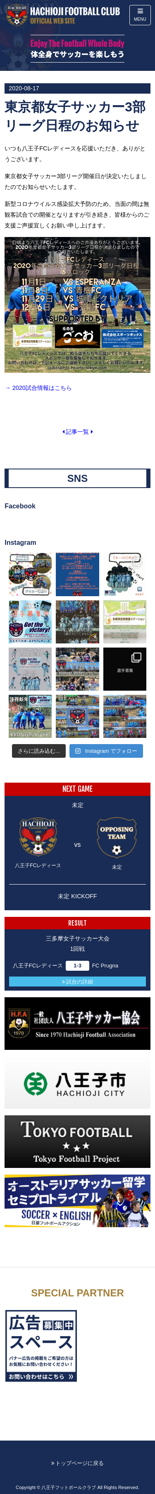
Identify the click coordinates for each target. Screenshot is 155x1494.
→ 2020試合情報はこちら (38, 387)
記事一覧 (77, 431)
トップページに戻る (77, 1463)
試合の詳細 (77, 982)
